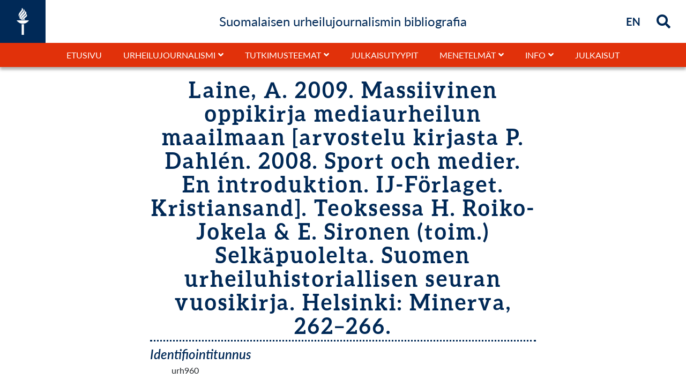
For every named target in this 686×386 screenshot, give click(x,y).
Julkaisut (597, 55)
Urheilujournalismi (169, 55)
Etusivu (84, 55)
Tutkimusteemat (283, 55)
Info (535, 55)
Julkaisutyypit (384, 55)
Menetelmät (467, 55)
